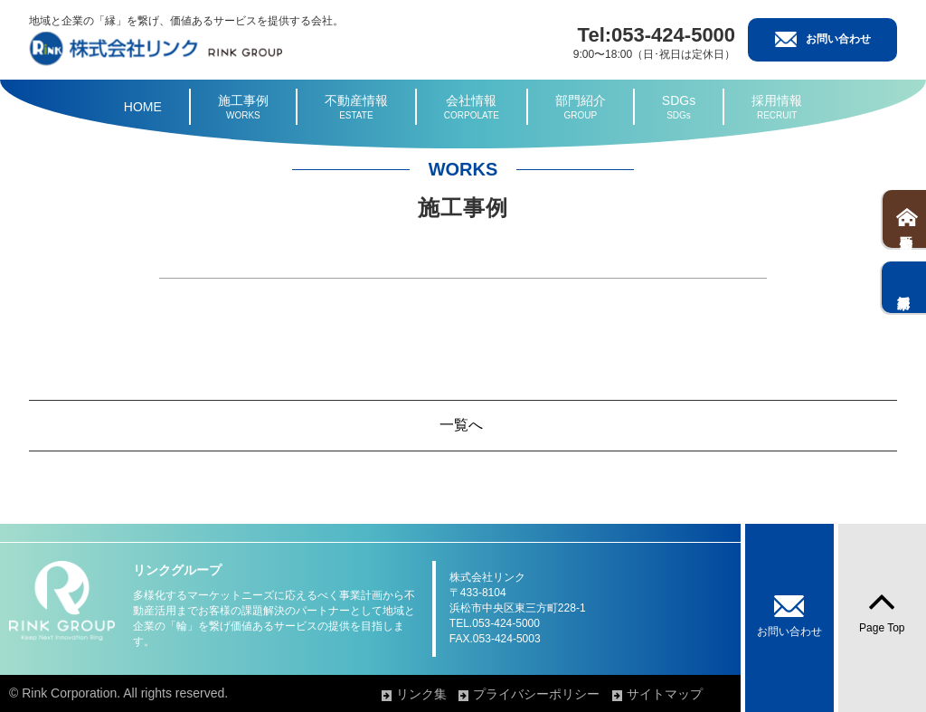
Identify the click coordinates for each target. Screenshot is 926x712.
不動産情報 (356, 107)
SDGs (678, 107)
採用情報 (776, 107)
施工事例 (243, 107)
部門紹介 (580, 107)
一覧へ (461, 424)
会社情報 (471, 107)
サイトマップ (665, 694)
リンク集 (421, 694)
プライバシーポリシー (536, 694)
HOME (143, 107)
